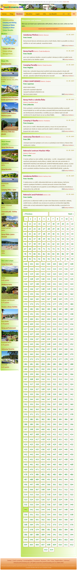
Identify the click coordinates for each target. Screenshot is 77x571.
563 (48, 519)
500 (48, 484)
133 (60, 279)
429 (54, 444)
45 (25, 239)
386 (66, 419)
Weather (29, 14)
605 (31, 544)
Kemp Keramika (6, 64)
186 (54, 309)
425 (31, 444)
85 (58, 254)
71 (44, 249)
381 (37, 419)
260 (66, 349)
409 (42, 434)
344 (31, 399)
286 (60, 364)
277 (60, 359)
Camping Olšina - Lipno (9, 190)
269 (66, 354)
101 (31, 264)
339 (54, 394)
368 (66, 409)
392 (48, 424)
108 (71, 264)
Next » (71, 214)
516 (37, 494)
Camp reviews (68, 45)
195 (54, 314)
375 (54, 414)
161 (66, 294)
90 (30, 259)
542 (31, 509)
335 (31, 394)
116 (66, 269)
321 (54, 384)
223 (60, 329)
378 (71, 414)
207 (71, 319)
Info (44, 14)
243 (71, 339)
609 (54, 544)
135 (71, 279)
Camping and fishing (9, 23)
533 (31, 504)
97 (63, 259)
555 (54, 514)
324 (71, 384)
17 (49, 224)
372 (37, 414)
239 (48, 339)
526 (42, 499)
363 (37, 409)
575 (66, 524)
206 (66, 319)
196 (60, 314)
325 (25, 389)
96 (58, 259)
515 (31, 494)
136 (25, 284)
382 (42, 419)
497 (31, 484)
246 (37, 344)
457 (60, 459)
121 (42, 274)
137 (31, 284)
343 (25, 399)
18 (53, 224)
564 (54, 519)
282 (37, 364)
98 (67, 259)
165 (37, 299)
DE (69, 14)
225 (71, 329)
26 (39, 229)
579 (37, 529)
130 (42, 279)
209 (31, 324)
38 (44, 234)
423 (71, 439)
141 (54, 284)
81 (39, 254)
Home (4, 14)
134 (66, 279)
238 (42, 339)
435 (37, 449)
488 (31, 479)
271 (25, 359)
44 (72, 234)
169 (60, 299)
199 (25, 319)
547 (60, 509)
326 (31, 389)
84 (53, 254)
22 (72, 224)
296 (66, 369)
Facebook (37, 560)
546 (54, 509)
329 (48, 389)
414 (71, 434)
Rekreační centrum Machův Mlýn (36, 150)
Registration (59, 560)
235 (25, 339)
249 (54, 344)
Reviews (20, 14)
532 (25, 504)
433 (25, 449)
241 (60, 339)
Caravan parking (8, 20)
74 (58, 249)
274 (42, 359)
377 (66, 414)
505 (25, 489)
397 (25, 429)
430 (60, 444)
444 (37, 454)
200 (31, 319)
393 (54, 424)
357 (54, 404)
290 (31, 369)
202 (42, 319)
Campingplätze (28, 560)
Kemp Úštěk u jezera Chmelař (8, 235)
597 (37, 539)
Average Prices (7, 54)
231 (54, 334)
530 (66, 499)
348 (54, 399)
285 (54, 364)
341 (66, 394)
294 (54, 369)
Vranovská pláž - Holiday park (9, 213)
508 (42, 489)
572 (48, 524)
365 (48, 409)
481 (42, 474)
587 (31, 534)
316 (25, 384)
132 (54, 279)
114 (54, 269)
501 (54, 484)
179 (66, 304)
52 (58, 239)
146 (31, 289)
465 (54, 464)
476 (66, 469)
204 (54, 319)
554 (48, 514)
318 (37, 384)
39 (49, 234)
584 (66, 529)
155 (31, 294)
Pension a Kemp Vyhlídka (9, 307)
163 (25, 299)
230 (48, 334)
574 (60, 524)
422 (66, 439)
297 (71, 369)
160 (60, 294)
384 (54, 419)
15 (39, 224)
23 (25, 229)
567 (71, 519)
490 (42, 479)
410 (48, 434)
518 (48, 494)
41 (58, 234)
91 (35, 259)
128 (31, 279)
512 (66, 489)
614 (51, 549)
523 (25, 499)
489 (37, 479)
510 (54, 489)
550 (25, 514)
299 (31, 374)
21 (67, 224)
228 (37, 334)
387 (71, 419)
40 (53, 234)
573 (54, 524)
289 (25, 369)
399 (37, 429)
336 (37, 394)
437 (48, 449)
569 (31, 524)
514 (25, 494)
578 (31, 529)
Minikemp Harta (7, 284)
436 (42, 449)
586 (25, 534)
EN (74, 14)
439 (60, 449)
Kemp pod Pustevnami (9, 328)
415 (25, 439)
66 (72, 244)
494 (66, 479)
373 (42, 414)
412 (60, 434)
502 (60, 484)
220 (42, 329)
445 (42, 454)
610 (60, 544)
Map (11, 14)
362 (31, 409)
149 (48, 289)
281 (31, 364)
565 (60, 519)
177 (54, 304)
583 (60, 529)
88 (72, 254)
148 (42, 289)
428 (48, 444)
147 (37, 289)
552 (37, 514)
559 (25, 519)
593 (66, 534)
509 (48, 489)
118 (25, 274)
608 (48, 544)
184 (42, 309)
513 (71, 489)
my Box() (53, 14)
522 (71, 494)
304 (60, 374)
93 (44, 259)
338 (48, 394)
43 (67, 234)
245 (31, 344)
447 (54, 454)
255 (37, 349)
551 (31, 514)
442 (25, 454)
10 (66, 219)
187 (60, 309)
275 (48, 359)
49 (44, 239)
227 (31, 334)
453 (37, 459)
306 (71, 374)
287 (66, 364)
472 (42, 469)
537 (54, 504)
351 (71, 399)
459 (71, 459)
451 (25, 459)
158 (48, 294)
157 (42, 294)
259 (60, 349)
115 (60, 269)
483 (54, 474)
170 (66, 299)
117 (71, 269)
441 (71, 449)
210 (37, 324)
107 (66, 264)
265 (42, 354)
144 (71, 284)
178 (60, 304)
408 (37, 434)
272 (31, 359)
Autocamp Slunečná (8, 349)
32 (67, 229)
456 (54, 459)
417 (37, 439)
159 (54, 294)
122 (48, 274)
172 (25, 304)
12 (25, 224)
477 (71, 469)
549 (71, 509)
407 (31, 434)
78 (25, 254)
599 (48, 539)
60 (44, 244)
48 (39, 239)
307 (25, 379)
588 (37, 534)
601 (60, 539)
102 (37, 264)
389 (31, 424)
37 (39, 234)
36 (35, 234)
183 (37, 309)
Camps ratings (7, 51)
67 (25, 249)
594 (71, 534)
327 (37, 389)
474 (54, 469)
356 (48, 404)
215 (66, 324)
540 (71, 504)
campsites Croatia (47, 567)
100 (25, 264)
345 (37, 399)
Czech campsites (7, 565)
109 (25, 269)
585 (71, 529)
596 (31, 539)
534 (37, 504)
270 (71, 354)
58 (35, 244)
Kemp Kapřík (28, 51)
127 (25, 279)
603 (71, 539)
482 (48, 474)
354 (37, 404)
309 (37, 379)
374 (48, 414)
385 (60, 419)
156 (37, 294)
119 (31, 274)
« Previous (28, 214)
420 (54, 439)
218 (31, 329)
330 (54, 389)
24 (30, 229)
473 (48, 469)
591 (54, 534)
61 (49, 244)
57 (30, 244)
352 (25, 404)
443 (31, 454)
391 (42, 424)
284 (48, 364)
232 (60, 334)
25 (35, 229)
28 (49, 229)
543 (37, 509)
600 (54, 539)
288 (71, 364)
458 (66, 459)
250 (60, 344)
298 (25, 374)
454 (42, 459)
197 (66, 314)
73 (53, 249)
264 (37, 354)
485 (66, 474)
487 (25, 479)
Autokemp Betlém (30, 176)
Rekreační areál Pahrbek (33, 194)
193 (42, 314)
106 (60, 264)
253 (25, 349)
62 (53, 244)
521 (66, 494)
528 (54, 499)
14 (35, 224)
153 (71, 289)
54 (67, 239)
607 (42, 544)
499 (42, 484)
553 (42, 514)
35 (30, 234)
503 (66, 484)
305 (66, 374)
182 (31, 309)
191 (31, 314)
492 (54, 479)
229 (42, 334)
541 (25, 509)
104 (48, 264)
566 (66, 519)
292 (42, 369)
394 (60, 424)
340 (60, 394)
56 (25, 244)
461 (31, 464)
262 (25, 354)
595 (25, 539)
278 (66, 359)
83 (49, 254)
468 (71, 464)
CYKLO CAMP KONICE (31, 81)
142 (60, 284)
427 (42, 444)
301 (42, 374)
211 (42, 324)
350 (66, 399)
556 (60, 514)
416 (31, 439)
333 (71, 389)
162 (71, 294)
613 (45, 549)
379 (25, 419)
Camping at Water (9, 25)
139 (42, 284)
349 (60, 399)
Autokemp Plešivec (31, 35)
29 (53, 229)
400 (42, 429)
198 (71, 314)
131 (48, 279)
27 (44, 229)
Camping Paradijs (30, 65)
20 (63, 224)
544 (42, 509)
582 (54, 529)
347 (48, 399)
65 (67, 244)
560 (31, 519)
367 (60, 409)
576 (71, 524)
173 (31, 304)
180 (71, 304)
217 (25, 329)
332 (66, 389)
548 (66, 509)
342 (71, 394)
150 (54, 289)
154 (25, 294)
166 (42, 299)
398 (31, 429)
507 (37, 489)
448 (60, 454)
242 (66, 339)
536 (48, 504)
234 (71, 334)
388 (25, 424)
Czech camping (17, 560)
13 (30, 224)
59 (39, 244)
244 (25, 344)
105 (54, 264)
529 (60, 499)
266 (48, 354)
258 (54, 349)
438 (54, 449)
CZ (63, 14)
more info (66, 2)
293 (48, 369)
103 (42, 264)
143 (66, 284)
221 (48, 329)
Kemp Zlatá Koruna (8, 147)
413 (66, 434)
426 (37, 444)
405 (71, 429)
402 (54, 429)
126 (71, 274)
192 (37, 314)
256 (42, 349)
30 (58, 229)
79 (30, 254)
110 (31, 269)
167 (48, 299)
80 (35, 254)
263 (31, 354)
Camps (9, 560)
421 (60, 439)
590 (48, 534)
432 (71, 444)
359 (66, 404)
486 (71, 474)
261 (71, 349)
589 (42, 534)
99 (72, 259)
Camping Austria (45, 565)
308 (31, 379)
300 (37, 374)
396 (71, 424)
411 (54, 434)
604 (25, 544)
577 (25, 529)
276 (54, 359)
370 (25, 414)
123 (54, 274)
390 (37, 424)
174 (37, 304)
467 (66, 464)
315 (71, 379)
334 (25, 394)
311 (48, 379)
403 (60, 429)
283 (42, 364)
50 (49, 239)
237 (37, 339)
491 (48, 479)
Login (38, 14)
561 (37, 519)
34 (25, 234)
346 (42, 399)
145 (25, 289)
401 (48, 429)
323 (66, 384)
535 (42, 504)
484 (60, 474)
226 (25, 334)
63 (58, 244)
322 (60, 384)
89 (25, 259)
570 (37, 524)
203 (48, 319)
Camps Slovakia (8, 30)
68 (30, 249)
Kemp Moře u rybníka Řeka (34, 99)
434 (31, 449)
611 (66, 544)
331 (60, 389)
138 (37, 284)
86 (63, 254)
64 (63, 244)
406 (25, 434)
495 (71, 479)
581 (48, 529)
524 (31, 499)
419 (48, 439)
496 (25, 484)
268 (60, 354)
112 (42, 269)
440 (66, 449)
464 (48, 464)
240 (54, 339)
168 (54, 299)
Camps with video (9, 49)
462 (37, 464)
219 (37, 329)
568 (25, 524)
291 (37, 369)
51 (53, 239)
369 (71, 409)
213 (54, 324)
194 (48, 314)
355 (42, 404)
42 (63, 234)
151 (60, 289)
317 (31, 384)
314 (66, 379)
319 (42, 384)
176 (48, 304)
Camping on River (9, 28)
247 (42, 344)
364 (42, 409)
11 (71, 219)
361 (25, 409)
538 (60, 504)
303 (54, 374)
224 (66, 329)
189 (71, 309)
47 (35, 239)
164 (31, 299)
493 (60, 479)
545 (48, 509)
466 (60, 464)
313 (60, 379)
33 (72, 229)
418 (42, 439)
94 (49, 259)
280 (25, 364)
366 (54, 409)
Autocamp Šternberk (31, 137)
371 (31, 414)
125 (66, 274)
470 (31, 469)
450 (71, 454)
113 (48, 269)
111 (37, 269)
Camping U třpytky (30, 120)
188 (66, 309)
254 (31, 349)
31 (63, 229)
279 (71, 359)
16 (44, 224)
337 (42, 394)
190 (25, 314)
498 (37, 484)
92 (39, 259)
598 (42, 539)
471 (37, 469)
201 (37, 319)
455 (48, 459)
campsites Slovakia (30, 567)
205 (60, 319)
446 (48, 454)
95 (53, 259)
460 (25, 464)
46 (30, 239)
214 (60, 324)
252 (71, 344)
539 (66, 504)
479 (31, 474)
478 (25, 474)
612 (71, 544)
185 (48, 309)
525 (37, 499)
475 (60, 469)
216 (71, 324)
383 (48, 419)
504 (71, 484)
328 (42, 389)
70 (39, 249)
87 (67, 254)
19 (58, 224)
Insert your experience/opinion (49, 29)
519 (54, 494)
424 (25, 444)
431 (66, 444)
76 (67, 249)
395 (66, 424)
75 (63, 249)
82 (44, 254)
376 (60, 414)
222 (54, 329)
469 (25, 469)
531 (71, 499)
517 (42, 494)
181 (25, 309)
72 (49, 249)
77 (72, 249)
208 (25, 324)
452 (31, 459)
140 (48, 284)
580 (42, 529)
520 (60, 494)
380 (31, 419)
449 (66, 454)
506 (31, 489)
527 (48, 499)
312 (54, 379)
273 (37, 359)
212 (48, 324)
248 (48, 344)
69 (35, 249)
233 (66, 334)
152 (66, 289)
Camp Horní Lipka (7, 264)
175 (42, 304)
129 (37, 279)
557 (66, 514)
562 (42, 519)
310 (42, 379)
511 (60, 489)
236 (31, 339)
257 (48, 349)
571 (42, 524)
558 (71, 514)
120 (37, 274)
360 (71, 404)
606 (37, 544)
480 (37, 474)
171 (71, 299)
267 (54, 354)
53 (63, 239)
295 (60, 369)
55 (72, 239)
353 (31, 404)
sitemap (66, 560)
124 (60, 274)
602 (66, 539)
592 (60, 534)
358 (60, 404)
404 (66, 429)
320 (48, 384)
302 (48, 374)
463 (42, 464)
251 (66, 344)
